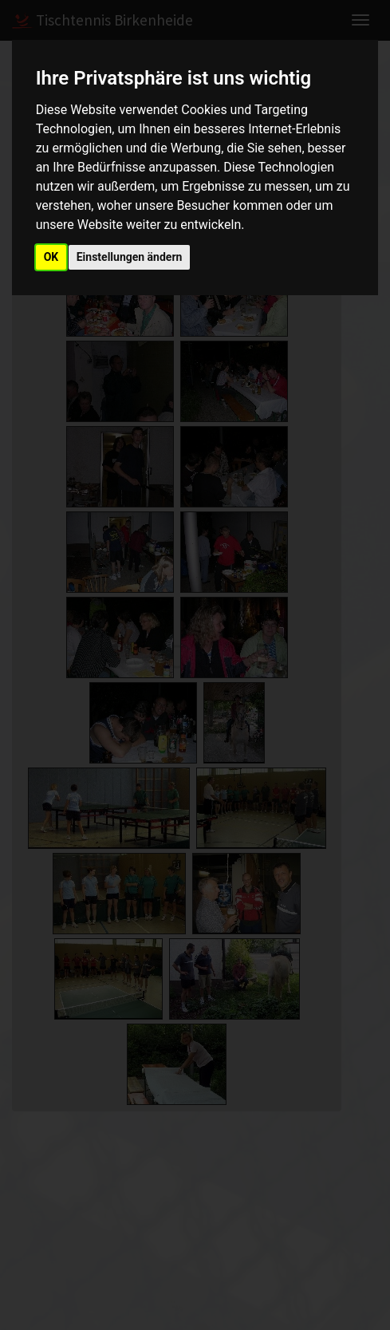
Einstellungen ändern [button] (130, 257)
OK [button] (51, 257)
